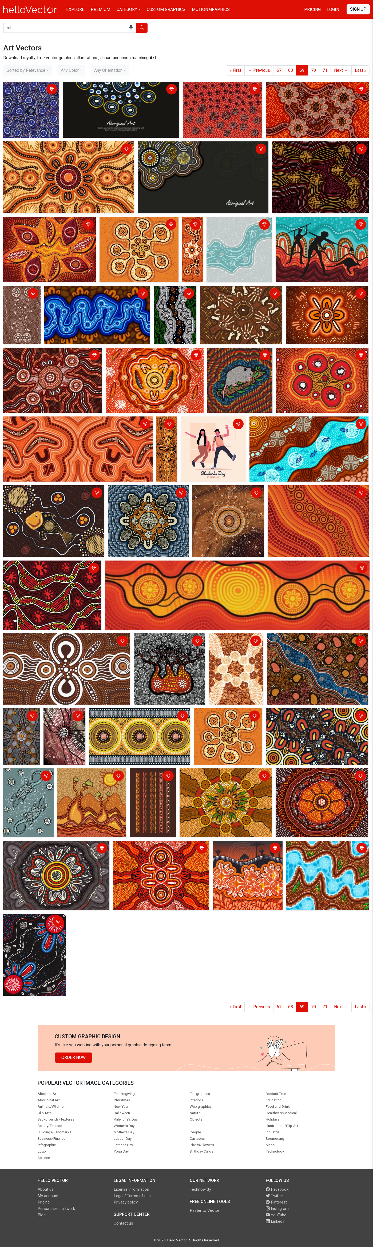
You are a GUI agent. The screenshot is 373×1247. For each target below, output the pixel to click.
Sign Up (358, 9)
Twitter (274, 1195)
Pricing (312, 9)
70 (313, 70)
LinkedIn (275, 1221)
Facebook (277, 1189)
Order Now (73, 1057)
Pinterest (276, 1202)
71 (325, 70)
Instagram (277, 1208)
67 (279, 70)
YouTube (276, 1215)
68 (290, 70)
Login (333, 9)
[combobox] (27, 70)
